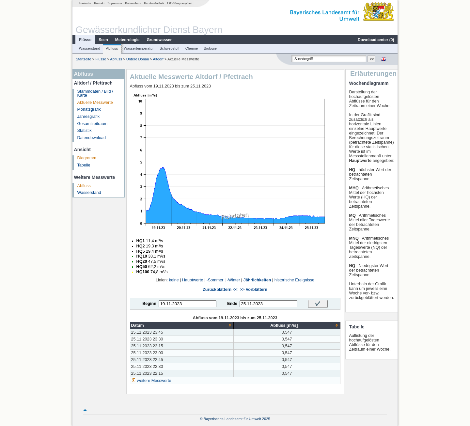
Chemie (191, 48)
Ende (232, 303)
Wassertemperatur (139, 48)
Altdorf (158, 59)
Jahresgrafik (88, 116)
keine (174, 280)
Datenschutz (133, 3)
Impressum (115, 3)
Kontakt (99, 3)
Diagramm (86, 158)
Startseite (85, 3)
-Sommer (215, 280)
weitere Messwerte (154, 380)
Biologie (210, 48)
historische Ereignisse (294, 280)
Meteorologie (127, 40)
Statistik (84, 130)
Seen (103, 40)
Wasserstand (89, 48)
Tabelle (83, 165)
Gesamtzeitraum (92, 123)
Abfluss (112, 48)
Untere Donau (137, 59)
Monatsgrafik (89, 109)
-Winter (233, 280)
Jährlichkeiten (257, 280)
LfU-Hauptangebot (179, 3)
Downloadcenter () (376, 40)
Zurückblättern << (220, 289)
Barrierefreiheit (154, 3)
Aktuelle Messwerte (95, 102)
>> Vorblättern (253, 289)
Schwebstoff (170, 48)
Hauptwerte (192, 280)
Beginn (149, 303)
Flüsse (85, 40)
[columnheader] (182, 325)
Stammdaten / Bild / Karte (95, 93)
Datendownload (91, 137)
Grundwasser (159, 40)
